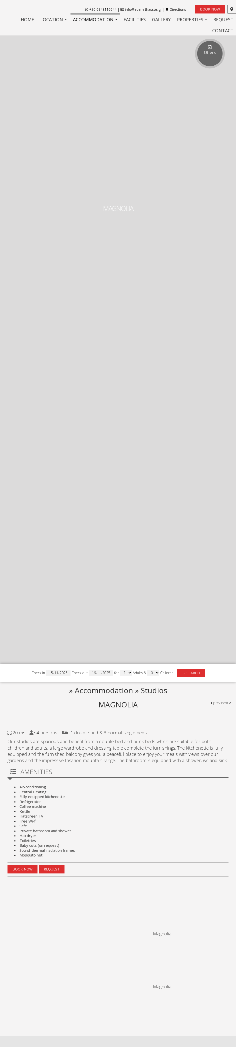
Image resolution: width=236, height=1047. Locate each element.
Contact (223, 30)
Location (53, 19)
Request (223, 19)
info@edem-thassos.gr (141, 9)
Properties (192, 19)
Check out (92, 673)
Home (27, 19)
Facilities (135, 19)
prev (215, 702)
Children (167, 672)
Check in (51, 673)
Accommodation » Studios (121, 690)
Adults (138, 672)
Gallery (161, 19)
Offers (210, 48)
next (226, 702)
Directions (178, 9)
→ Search (191, 672)
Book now (210, 9)
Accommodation (95, 19)
